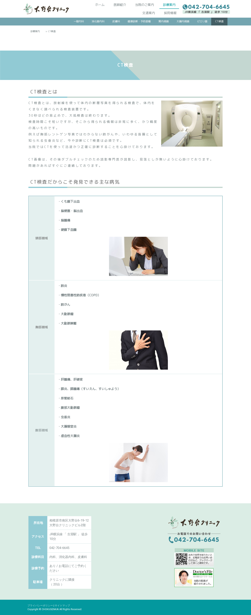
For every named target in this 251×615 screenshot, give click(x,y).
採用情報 (170, 12)
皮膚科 (116, 21)
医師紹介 (120, 4)
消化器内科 (98, 21)
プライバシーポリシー (40, 605)
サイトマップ (62, 605)
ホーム (100, 4)
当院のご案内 (144, 4)
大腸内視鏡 (182, 21)
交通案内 (148, 12)
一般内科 (79, 21)
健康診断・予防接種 (139, 21)
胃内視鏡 (163, 21)
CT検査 (219, 21)
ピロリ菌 (202, 21)
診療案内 (169, 4)
